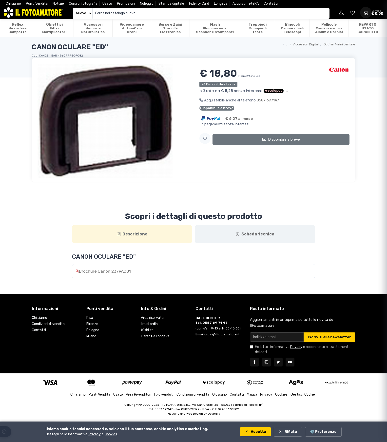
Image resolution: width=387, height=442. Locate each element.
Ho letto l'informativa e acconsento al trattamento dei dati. (302, 350)
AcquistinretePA (245, 3)
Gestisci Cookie (302, 395)
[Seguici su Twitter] (278, 362)
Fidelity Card (199, 3)
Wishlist (147, 330)
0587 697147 (268, 100)
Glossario (219, 395)
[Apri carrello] (365, 12)
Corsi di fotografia (83, 3)
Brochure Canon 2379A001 (105, 271)
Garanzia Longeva (155, 336)
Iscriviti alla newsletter (329, 338)
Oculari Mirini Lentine (339, 44)
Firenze (92, 324)
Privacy (296, 347)
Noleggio (147, 3)
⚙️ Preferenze (323, 432)
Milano (91, 336)
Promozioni (126, 3)
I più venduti (164, 395)
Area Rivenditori (138, 395)
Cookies (281, 395)
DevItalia (214, 414)
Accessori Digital (306, 44)
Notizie (58, 3)
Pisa (89, 318)
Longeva (221, 3)
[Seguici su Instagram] (266, 362)
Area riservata (152, 318)
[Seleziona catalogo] (83, 13)
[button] (205, 138)
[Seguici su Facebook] (254, 362)
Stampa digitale (171, 3)
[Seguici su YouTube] (290, 362)
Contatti (271, 3)
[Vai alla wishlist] (352, 12)
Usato (107, 3)
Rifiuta (290, 432)
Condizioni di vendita (48, 324)
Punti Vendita (37, 3)
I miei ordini (149, 324)
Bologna (92, 330)
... (287, 44)
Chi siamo (13, 3)
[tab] (132, 234)
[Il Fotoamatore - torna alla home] (33, 12)
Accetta (258, 432)
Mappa (252, 395)
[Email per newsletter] (277, 337)
